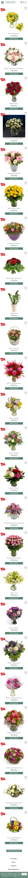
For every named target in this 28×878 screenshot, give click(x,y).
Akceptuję (24, 874)
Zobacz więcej (14, 38)
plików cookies (9, 873)
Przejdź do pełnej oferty (14, 851)
